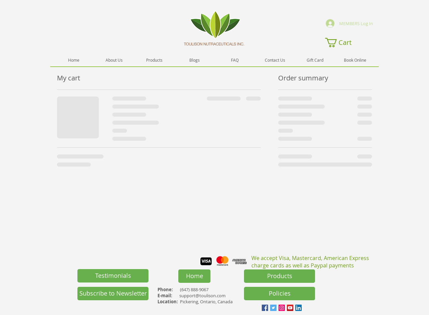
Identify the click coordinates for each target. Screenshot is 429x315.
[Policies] (279, 293)
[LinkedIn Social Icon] (298, 308)
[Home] (194, 276)
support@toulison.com (202, 296)
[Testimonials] (112, 275)
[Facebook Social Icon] (265, 308)
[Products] (279, 276)
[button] (343, 42)
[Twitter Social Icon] (273, 308)
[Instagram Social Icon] (282, 308)
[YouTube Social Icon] (290, 308)
